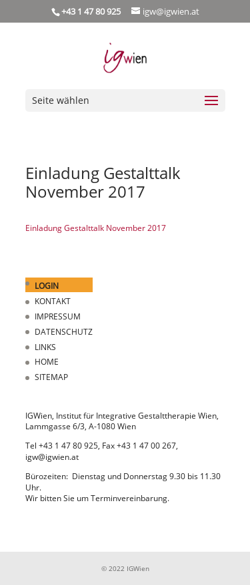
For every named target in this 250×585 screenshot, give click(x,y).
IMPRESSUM (58, 316)
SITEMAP (51, 377)
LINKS (45, 347)
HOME (47, 361)
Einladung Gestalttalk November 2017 (95, 228)
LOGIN (47, 286)
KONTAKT (53, 301)
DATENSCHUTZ (64, 331)
